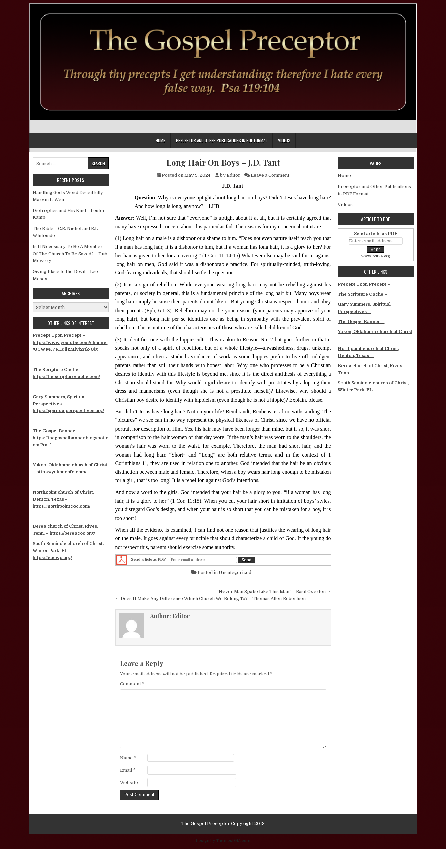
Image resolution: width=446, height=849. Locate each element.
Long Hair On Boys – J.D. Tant (223, 162)
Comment (132, 683)
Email (128, 770)
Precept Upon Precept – (364, 284)
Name (128, 757)
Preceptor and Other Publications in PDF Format (221, 140)
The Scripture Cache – (363, 294)
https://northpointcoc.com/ (61, 506)
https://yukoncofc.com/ (61, 471)
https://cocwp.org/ (52, 557)
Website (129, 782)
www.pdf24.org (375, 256)
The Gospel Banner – (361, 321)
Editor (233, 175)
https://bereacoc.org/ (72, 533)
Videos (284, 140)
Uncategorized (235, 572)
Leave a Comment (270, 175)
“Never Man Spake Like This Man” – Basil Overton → (274, 591)
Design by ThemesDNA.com (223, 840)
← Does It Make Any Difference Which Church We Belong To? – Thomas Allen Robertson (210, 598)
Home (160, 140)
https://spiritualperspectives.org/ (68, 410)
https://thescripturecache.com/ (66, 376)
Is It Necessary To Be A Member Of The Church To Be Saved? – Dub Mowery (70, 253)
